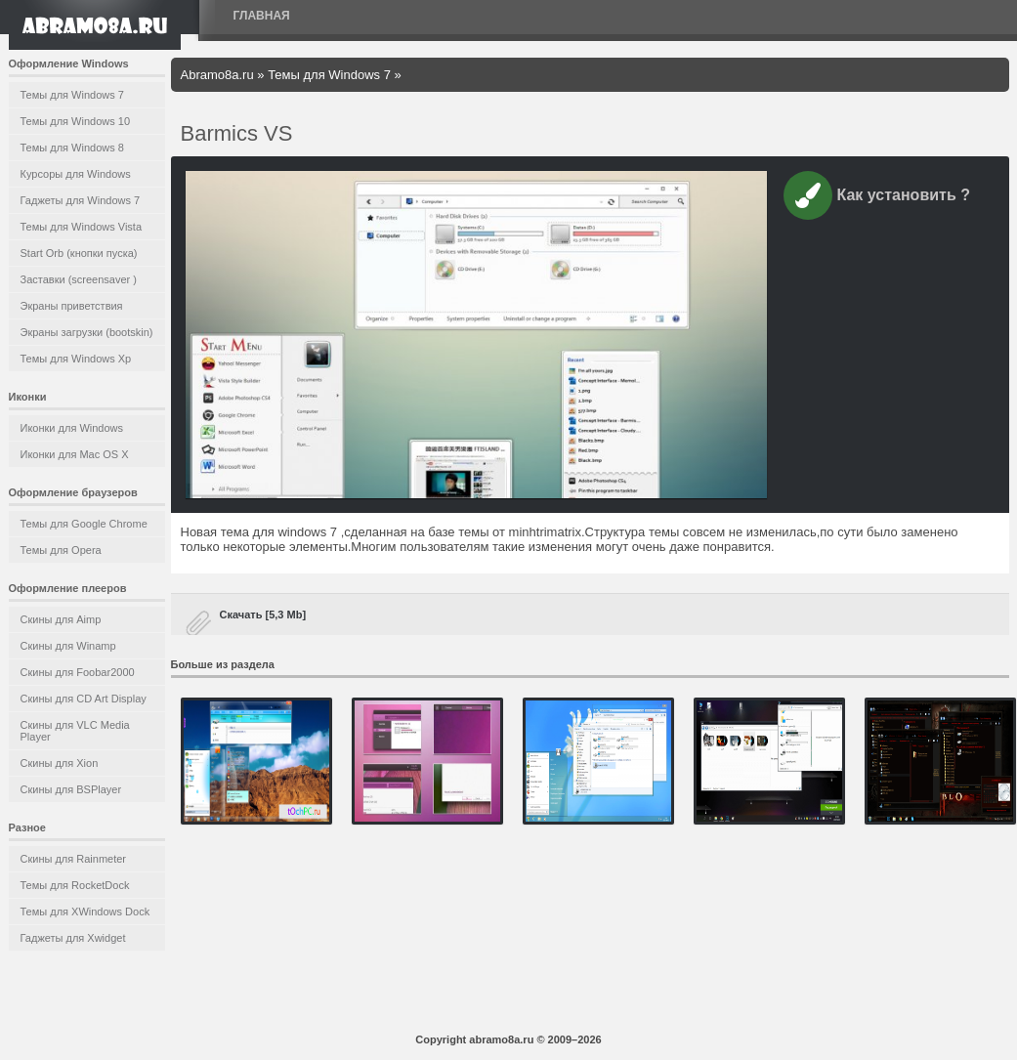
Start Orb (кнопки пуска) (79, 253)
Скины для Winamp (68, 646)
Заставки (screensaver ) (79, 279)
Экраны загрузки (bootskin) (87, 332)
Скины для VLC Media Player (75, 730)
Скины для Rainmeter (74, 859)
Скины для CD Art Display (84, 698)
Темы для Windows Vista (82, 227)
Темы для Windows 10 (76, 121)
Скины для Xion (60, 763)
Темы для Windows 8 (72, 147)
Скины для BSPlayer (71, 789)
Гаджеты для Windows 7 (81, 200)
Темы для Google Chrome (84, 524)
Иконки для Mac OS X (75, 454)
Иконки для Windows (72, 428)
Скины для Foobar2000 (78, 672)
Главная (261, 15)
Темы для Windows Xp (76, 358)
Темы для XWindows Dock (85, 911)
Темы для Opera (61, 550)
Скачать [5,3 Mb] (263, 614)
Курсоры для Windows (76, 174)
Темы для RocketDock (75, 885)
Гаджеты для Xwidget (73, 938)
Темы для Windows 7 (72, 95)
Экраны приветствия (72, 306)
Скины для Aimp (61, 619)
